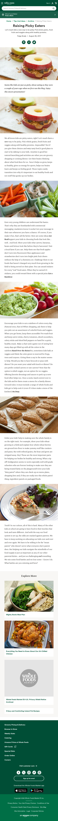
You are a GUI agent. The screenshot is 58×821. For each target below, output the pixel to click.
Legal (28, 811)
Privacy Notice (13, 803)
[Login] (50, 3)
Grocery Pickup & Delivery (14, 725)
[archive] (31, 21)
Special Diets (9, 751)
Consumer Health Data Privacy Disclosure (25, 807)
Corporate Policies (37, 811)
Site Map (43, 807)
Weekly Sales (9, 733)
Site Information (19, 811)
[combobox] (26, 8)
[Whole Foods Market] (9, 3)
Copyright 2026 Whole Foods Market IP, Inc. (29, 798)
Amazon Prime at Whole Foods (16, 742)
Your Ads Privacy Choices (27, 803)
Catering (7, 738)
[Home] (8, 21)
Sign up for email (29, 778)
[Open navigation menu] (2, 3)
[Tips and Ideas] (19, 21)
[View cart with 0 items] (56, 3)
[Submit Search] (54, 8)
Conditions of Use (43, 803)
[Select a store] (29, 14)
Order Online (9, 755)
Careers (7, 760)
